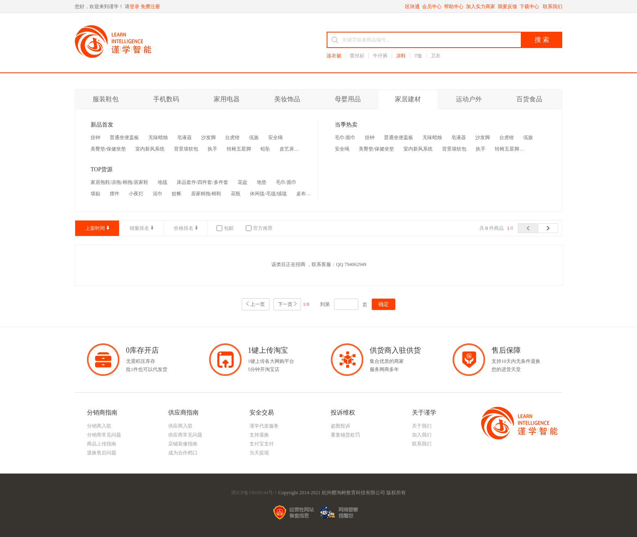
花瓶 (235, 193)
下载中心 (530, 6)
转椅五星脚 (239, 149)
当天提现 (259, 453)
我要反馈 (507, 6)
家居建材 (408, 99)
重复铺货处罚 (345, 435)
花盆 (242, 182)
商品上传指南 (101, 444)
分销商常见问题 (104, 435)
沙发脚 (208, 137)
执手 (212, 149)
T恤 (418, 56)
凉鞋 (401, 56)
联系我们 (552, 6)
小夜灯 (136, 193)
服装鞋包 (106, 99)
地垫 (261, 182)
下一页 (285, 304)
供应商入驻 (180, 426)
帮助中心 (454, 6)
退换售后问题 (101, 453)
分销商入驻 (99, 426)
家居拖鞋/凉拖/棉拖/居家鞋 (119, 182)
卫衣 (435, 56)
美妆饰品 (287, 99)
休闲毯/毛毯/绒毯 (268, 193)
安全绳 (275, 137)
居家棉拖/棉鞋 (206, 193)
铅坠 (265, 149)
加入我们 (421, 435)
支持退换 (259, 435)
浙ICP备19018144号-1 (254, 493)
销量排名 (139, 228)
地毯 (162, 182)
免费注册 (150, 6)
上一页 (257, 304)
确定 (383, 304)
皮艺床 (287, 149)
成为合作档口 (182, 453)
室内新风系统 (150, 149)
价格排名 (183, 228)
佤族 (254, 137)
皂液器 (184, 137)
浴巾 (157, 193)
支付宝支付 (261, 444)
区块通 (412, 6)
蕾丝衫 (357, 56)
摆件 (114, 193)
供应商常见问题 (185, 435)
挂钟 (95, 137)
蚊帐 (177, 193)
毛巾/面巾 (286, 182)
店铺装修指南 (182, 444)
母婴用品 (348, 99)
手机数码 (166, 99)
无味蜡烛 (158, 137)
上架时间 (95, 228)
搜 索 (542, 39)
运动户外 (469, 99)
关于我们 (421, 426)
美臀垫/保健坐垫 (108, 149)
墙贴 (95, 193)
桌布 (301, 193)
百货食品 (529, 99)
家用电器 (227, 99)
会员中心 (432, 6)
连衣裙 (334, 56)
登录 (134, 6)
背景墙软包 (186, 149)
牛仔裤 (380, 56)
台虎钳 (232, 137)
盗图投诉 (340, 426)
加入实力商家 (480, 6)
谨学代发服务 (264, 426)
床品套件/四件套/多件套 (202, 182)
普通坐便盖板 (124, 137)
